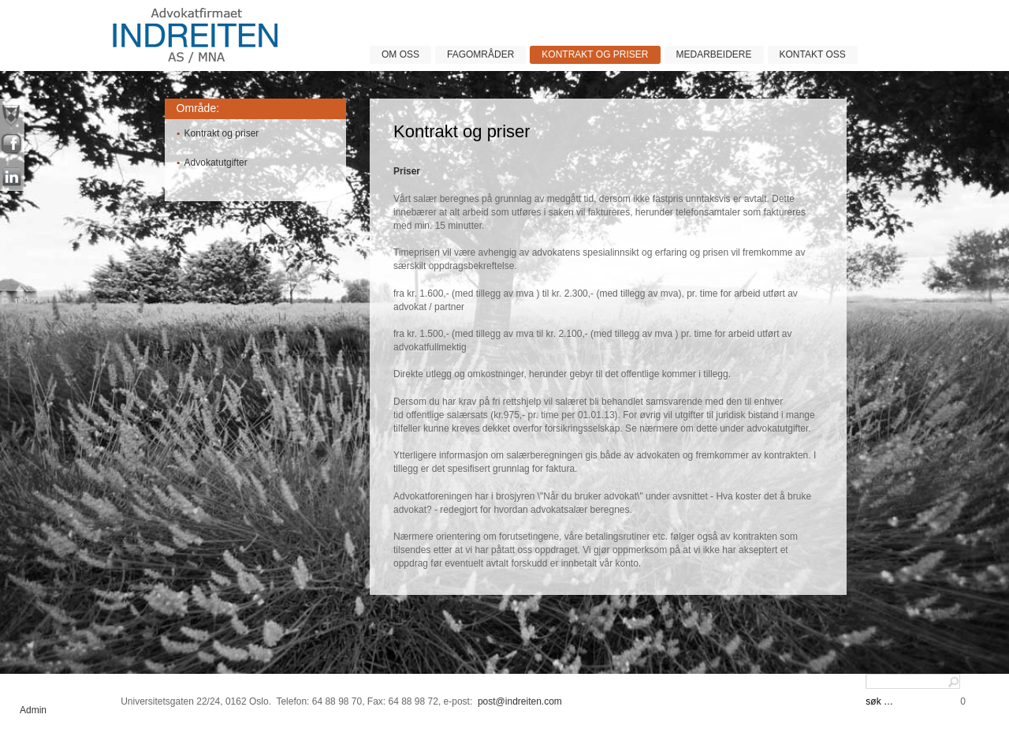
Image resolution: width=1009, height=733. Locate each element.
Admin (33, 710)
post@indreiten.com (520, 701)
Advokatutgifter (216, 162)
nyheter (12, 114)
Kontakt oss (813, 54)
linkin (12, 177)
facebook (12, 146)
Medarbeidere (714, 54)
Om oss (400, 54)
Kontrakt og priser (595, 54)
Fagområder (480, 54)
